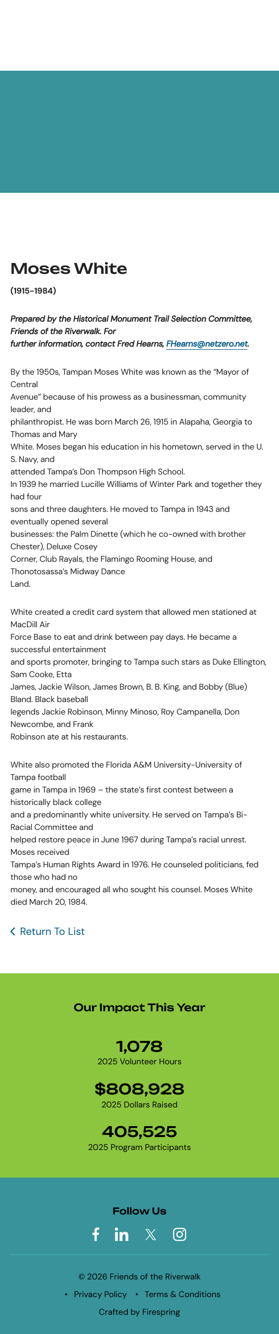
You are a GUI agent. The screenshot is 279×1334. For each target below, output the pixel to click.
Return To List (52, 932)
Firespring (161, 1311)
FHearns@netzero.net (206, 343)
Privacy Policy (100, 1294)
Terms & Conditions (183, 1294)
